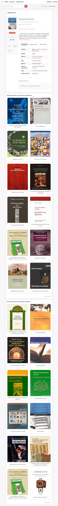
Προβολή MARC (33, 44)
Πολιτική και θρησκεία (37, 56)
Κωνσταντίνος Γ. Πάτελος (27, 29)
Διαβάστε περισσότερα (24, 39)
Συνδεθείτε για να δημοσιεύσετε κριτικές (30, 86)
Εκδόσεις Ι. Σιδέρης (40, 49)
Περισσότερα (48, 296)
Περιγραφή (24, 44)
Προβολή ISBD (43, 44)
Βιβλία (45, 6)
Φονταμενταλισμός (36, 58)
